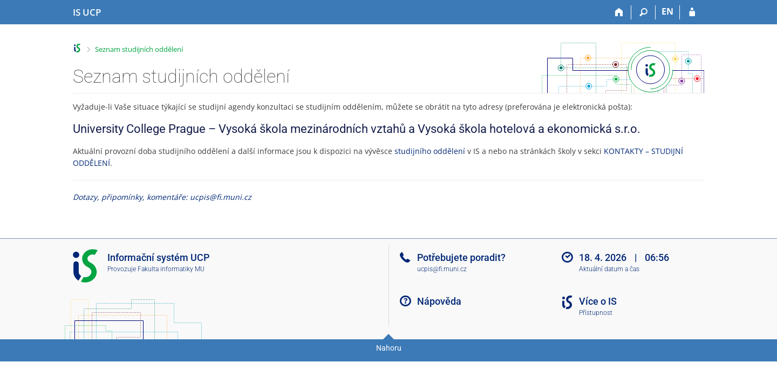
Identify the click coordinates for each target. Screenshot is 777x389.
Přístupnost (595, 313)
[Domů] (619, 12)
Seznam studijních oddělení (139, 49)
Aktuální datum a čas (609, 269)
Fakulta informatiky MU (171, 269)
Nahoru (388, 348)
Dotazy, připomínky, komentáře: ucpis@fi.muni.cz (162, 197)
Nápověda (439, 301)
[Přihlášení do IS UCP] (692, 12)
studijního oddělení (429, 151)
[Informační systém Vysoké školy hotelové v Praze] (87, 12)
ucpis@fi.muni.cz (442, 269)
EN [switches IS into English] (667, 11)
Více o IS (598, 301)
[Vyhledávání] (643, 12)
